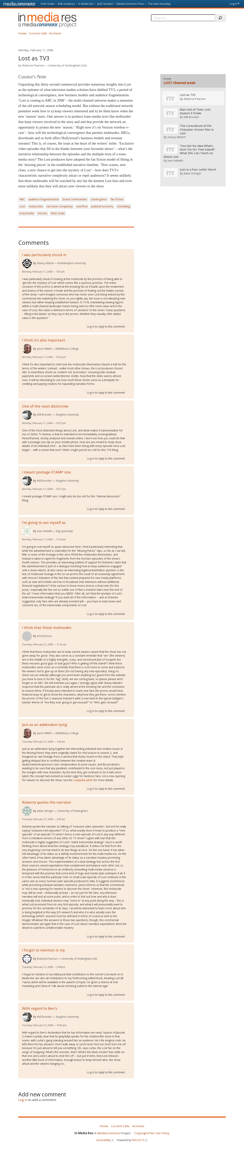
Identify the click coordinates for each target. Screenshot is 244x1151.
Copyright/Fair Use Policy (151, 1133)
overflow (81, 206)
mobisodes (36, 206)
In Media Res (86, 4)
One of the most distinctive (45, 406)
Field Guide (47, 4)
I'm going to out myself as (44, 522)
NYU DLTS (138, 1140)
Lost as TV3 (187, 95)
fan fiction (117, 199)
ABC (22, 199)
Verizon (42, 213)
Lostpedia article (83, 780)
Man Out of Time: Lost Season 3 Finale (195, 111)
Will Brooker (44, 414)
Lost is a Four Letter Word (197, 169)
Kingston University (67, 414)
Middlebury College (67, 348)
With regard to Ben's (39, 1008)
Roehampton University (72, 263)
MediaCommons (108, 1133)
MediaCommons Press (130, 4)
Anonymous (44, 636)
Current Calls (38, 33)
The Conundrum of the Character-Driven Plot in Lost (197, 129)
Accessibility (103, 1140)
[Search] (183, 17)
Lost (22, 206)
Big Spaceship (64, 531)
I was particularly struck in (44, 254)
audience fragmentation (43, 199)
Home (22, 33)
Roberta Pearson (33, 65)
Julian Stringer (45, 811)
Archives (55, 33)
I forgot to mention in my (43, 950)
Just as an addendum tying (44, 724)
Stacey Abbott (45, 263)
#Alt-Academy (66, 4)
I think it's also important (43, 340)
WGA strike (58, 213)
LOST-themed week (179, 83)
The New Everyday (159, 4)
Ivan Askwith (44, 531)
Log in (233, 4)
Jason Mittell (44, 348)
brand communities (75, 199)
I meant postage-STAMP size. (46, 472)
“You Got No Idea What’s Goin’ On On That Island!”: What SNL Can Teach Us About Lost (189, 151)
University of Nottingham (73, 811)
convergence (99, 199)
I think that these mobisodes (46, 627)
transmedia (26, 213)
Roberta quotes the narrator (46, 802)
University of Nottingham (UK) (67, 65)
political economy (102, 206)
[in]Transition (105, 4)
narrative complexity (60, 206)
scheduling (123, 206)
